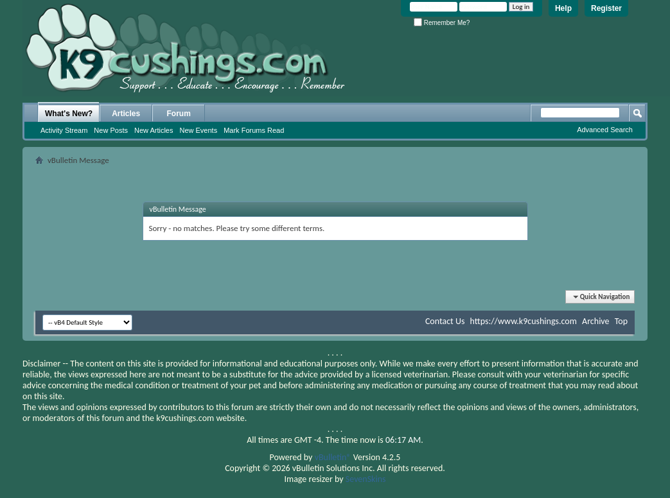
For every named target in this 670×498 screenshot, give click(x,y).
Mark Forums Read (254, 130)
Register (606, 8)
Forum (179, 113)
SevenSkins (366, 479)
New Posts (111, 130)
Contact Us (445, 321)
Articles (126, 113)
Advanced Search (605, 129)
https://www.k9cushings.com (523, 321)
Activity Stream (63, 130)
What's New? (69, 113)
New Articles (153, 130)
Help (563, 8)
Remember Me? (442, 22)
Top (621, 321)
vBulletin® (333, 457)
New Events (198, 130)
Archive (595, 321)
